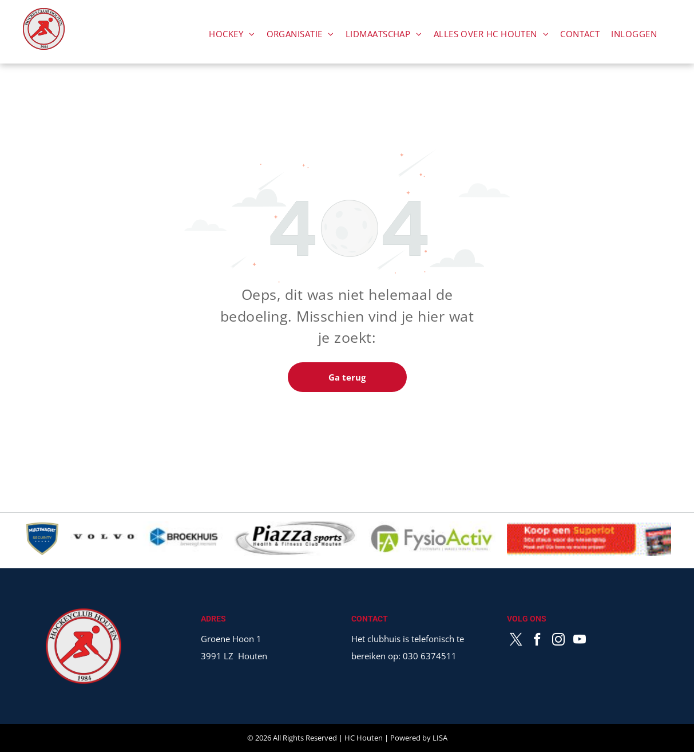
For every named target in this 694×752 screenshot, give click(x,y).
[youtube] (579, 641)
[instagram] (558, 641)
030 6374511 (430, 656)
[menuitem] (231, 33)
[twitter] (516, 641)
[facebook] (537, 641)
